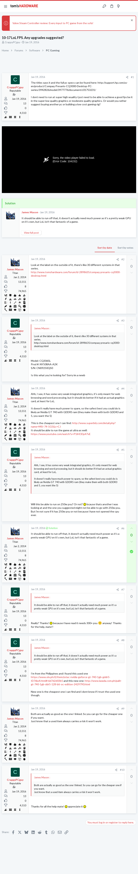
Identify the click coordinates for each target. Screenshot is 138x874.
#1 (132, 77)
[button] (5, 6)
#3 (122, 320)
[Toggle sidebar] (126, 6)
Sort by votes (125, 247)
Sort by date (104, 247)
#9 (122, 708)
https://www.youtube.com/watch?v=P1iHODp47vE (61, 434)
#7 (122, 589)
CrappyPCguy (12, 42)
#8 (122, 640)
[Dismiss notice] (131, 21)
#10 (122, 769)
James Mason (30, 212)
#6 (122, 528)
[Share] (127, 77)
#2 (122, 259)
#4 (122, 388)
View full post (31, 232)
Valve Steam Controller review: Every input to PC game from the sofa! (52, 23)
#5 (122, 449)
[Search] (133, 6)
